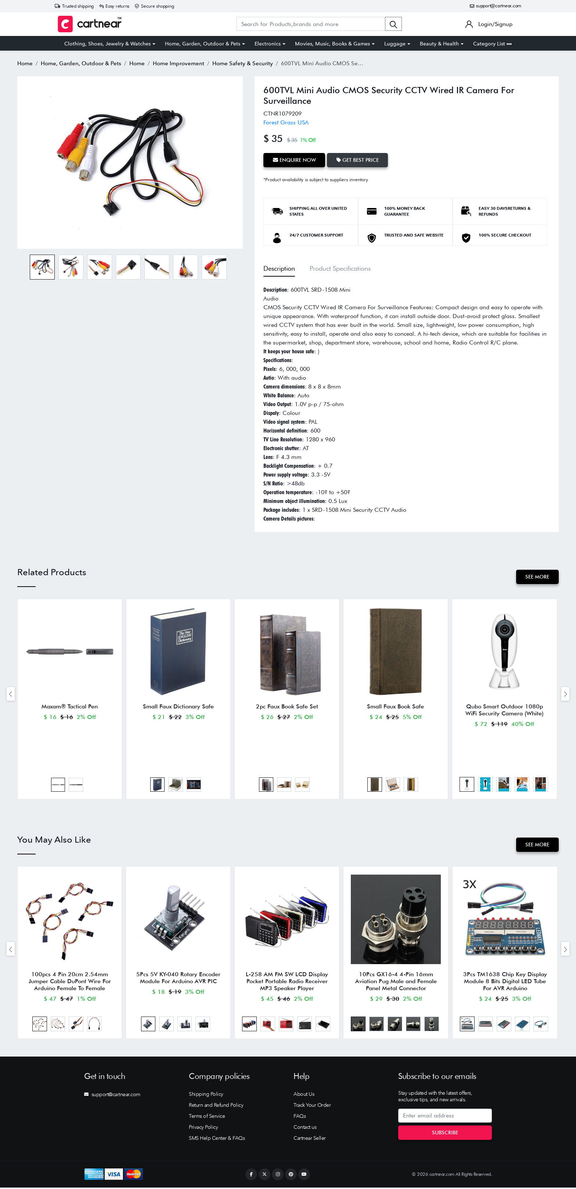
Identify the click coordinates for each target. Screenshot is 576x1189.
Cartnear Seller (310, 1139)
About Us (304, 1095)
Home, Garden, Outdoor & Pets (202, 43)
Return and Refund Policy (216, 1106)
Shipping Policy (206, 1095)
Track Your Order (312, 1106)
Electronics (268, 43)
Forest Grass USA (286, 122)
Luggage (395, 43)
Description (279, 268)
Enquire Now (294, 160)
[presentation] (11, 694)
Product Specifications (340, 268)
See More (537, 577)
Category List (492, 43)
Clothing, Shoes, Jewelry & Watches (107, 43)
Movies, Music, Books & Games (332, 43)
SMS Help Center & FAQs (217, 1139)
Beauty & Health (439, 43)
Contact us (305, 1128)
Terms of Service (207, 1117)
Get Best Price (358, 160)
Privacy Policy (203, 1128)
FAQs (300, 1117)
